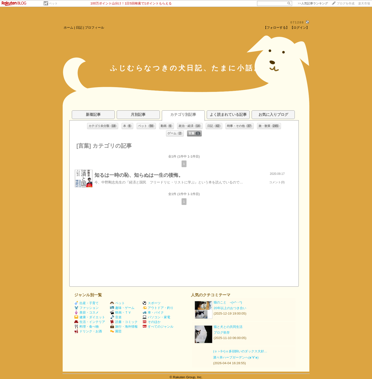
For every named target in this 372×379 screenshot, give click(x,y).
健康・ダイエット (89, 317)
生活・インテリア (89, 322)
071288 (297, 22)
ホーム (68, 27)
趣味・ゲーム (122, 308)
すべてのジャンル (158, 326)
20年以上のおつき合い (230, 308)
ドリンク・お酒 (88, 331)
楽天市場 (364, 3)
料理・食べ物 (86, 326)
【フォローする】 (276, 27)
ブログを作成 (345, 3)
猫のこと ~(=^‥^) (228, 302)
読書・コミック (124, 322)
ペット (53, 3)
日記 (79, 27)
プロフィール (94, 27)
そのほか (152, 322)
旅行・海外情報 (124, 326)
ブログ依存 (222, 332)
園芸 (116, 331)
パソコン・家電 (156, 317)
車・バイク (153, 312)
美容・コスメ (86, 312)
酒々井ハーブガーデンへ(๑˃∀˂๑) (236, 357)
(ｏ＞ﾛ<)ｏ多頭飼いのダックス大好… (240, 351)
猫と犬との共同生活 (228, 327)
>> (313, 3)
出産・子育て (86, 303)
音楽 (116, 317)
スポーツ (152, 303)
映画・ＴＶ (120, 312)
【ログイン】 (299, 27)
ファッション (86, 308)
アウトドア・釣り (158, 308)
